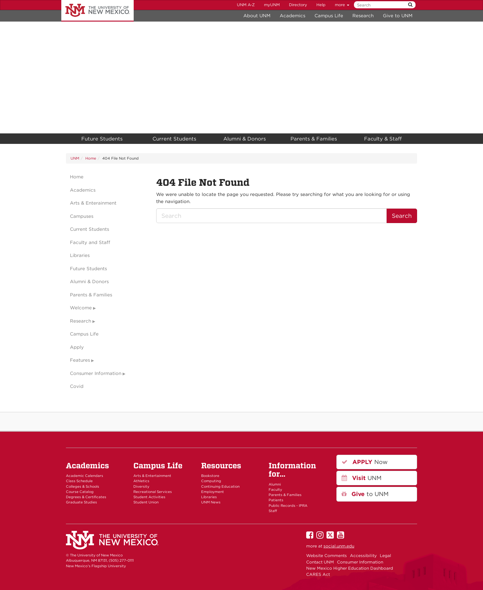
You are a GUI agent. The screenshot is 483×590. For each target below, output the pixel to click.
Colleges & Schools (82, 486)
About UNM (256, 15)
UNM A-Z (246, 4)
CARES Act (318, 574)
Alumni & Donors (244, 139)
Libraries (80, 255)
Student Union (146, 502)
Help (321, 4)
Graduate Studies (81, 502)
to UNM (365, 494)
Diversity (141, 486)
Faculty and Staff (90, 242)
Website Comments (326, 555)
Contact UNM (320, 561)
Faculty (275, 489)
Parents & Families (313, 139)
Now (365, 462)
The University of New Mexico (97, 11)
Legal (385, 555)
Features (80, 360)
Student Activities (149, 497)
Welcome (81, 308)
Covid (76, 386)
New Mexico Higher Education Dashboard (349, 568)
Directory (298, 4)
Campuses (81, 216)
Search (402, 215)
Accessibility (363, 555)
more (342, 4)
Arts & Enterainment (93, 203)
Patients (276, 500)
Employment (212, 492)
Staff (273, 511)
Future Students (102, 139)
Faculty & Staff (383, 139)
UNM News (211, 502)
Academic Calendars (84, 476)
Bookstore (210, 476)
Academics (292, 15)
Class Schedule (79, 481)
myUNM (272, 4)
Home (90, 158)
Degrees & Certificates (86, 497)
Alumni (275, 484)
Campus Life (329, 15)
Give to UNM (397, 15)
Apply (77, 347)
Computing (211, 481)
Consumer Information (95, 373)
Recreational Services (152, 492)
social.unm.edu (338, 545)
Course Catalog (80, 492)
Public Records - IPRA (288, 505)
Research (363, 15)
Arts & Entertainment (152, 476)
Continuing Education (220, 486)
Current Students (174, 139)
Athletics (141, 481)
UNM (75, 158)
